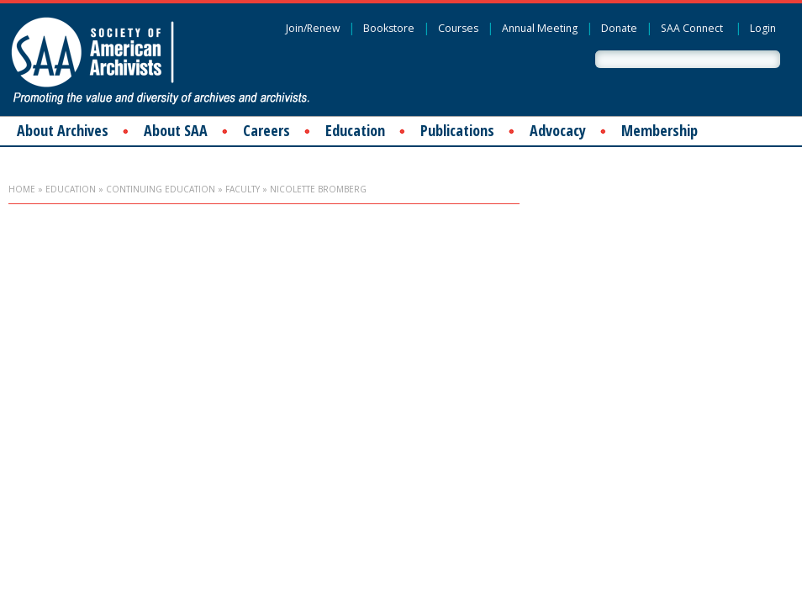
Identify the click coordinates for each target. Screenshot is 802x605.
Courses (458, 28)
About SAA (176, 130)
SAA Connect (692, 28)
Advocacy (558, 130)
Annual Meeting (540, 28)
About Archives (62, 130)
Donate (619, 28)
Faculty (242, 189)
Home (21, 189)
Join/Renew (313, 28)
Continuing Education (160, 189)
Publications (457, 130)
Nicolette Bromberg (318, 189)
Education (355, 130)
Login (763, 28)
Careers (266, 130)
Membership (659, 130)
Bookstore (388, 28)
